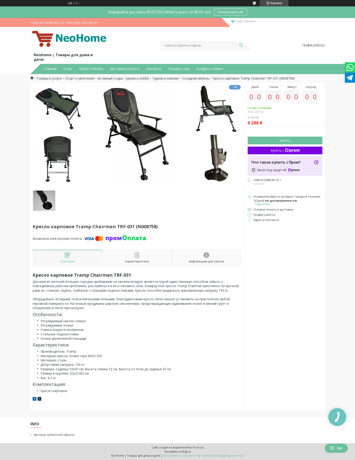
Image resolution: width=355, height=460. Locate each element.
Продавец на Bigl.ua (177, 451)
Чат (336, 448)
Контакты (153, 68)
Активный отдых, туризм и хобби (123, 78)
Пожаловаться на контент (180, 456)
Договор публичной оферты (54, 435)
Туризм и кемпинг (165, 78)
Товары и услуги (49, 78)
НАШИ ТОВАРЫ (91, 68)
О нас (67, 68)
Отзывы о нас (178, 68)
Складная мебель (195, 78)
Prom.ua (198, 447)
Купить (285, 140)
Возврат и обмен (209, 68)
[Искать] (240, 45)
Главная (50, 68)
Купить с (285, 150)
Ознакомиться (230, 12)
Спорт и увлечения (79, 78)
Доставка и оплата (124, 68)
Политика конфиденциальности (222, 456)
